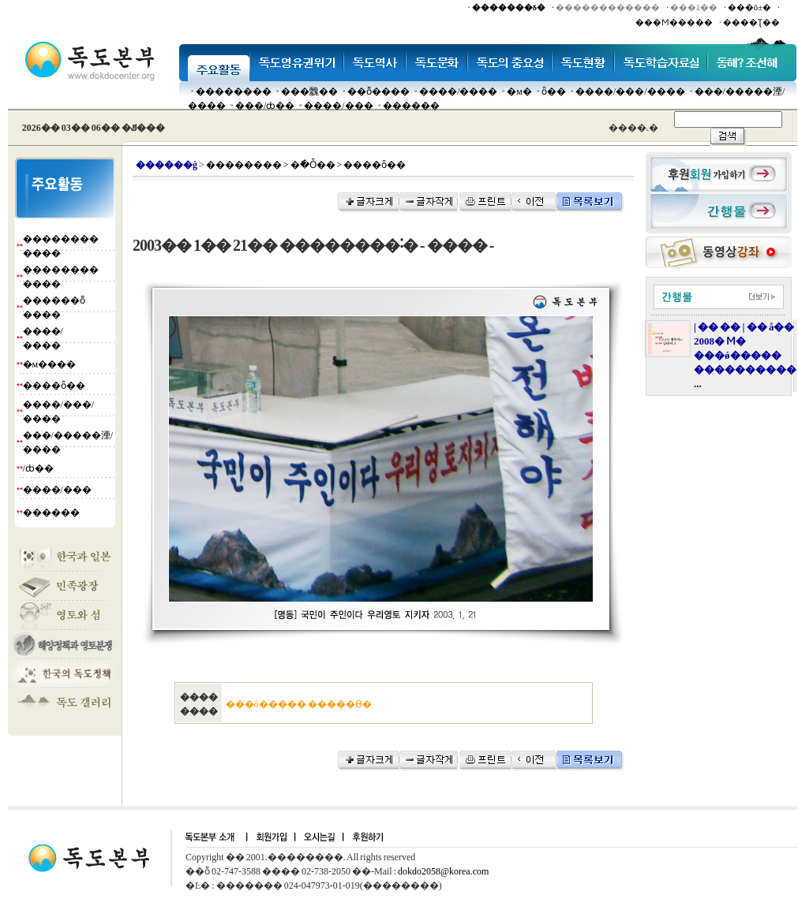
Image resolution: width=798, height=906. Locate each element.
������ (411, 105)
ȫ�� (553, 91)
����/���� (458, 91)
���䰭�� (309, 91)
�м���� (50, 364)
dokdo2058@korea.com (443, 871)
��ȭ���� (378, 91)
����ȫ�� (54, 385)
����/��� (338, 105)
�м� (519, 91)
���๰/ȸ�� (264, 105)
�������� (234, 91)
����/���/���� (630, 91)
